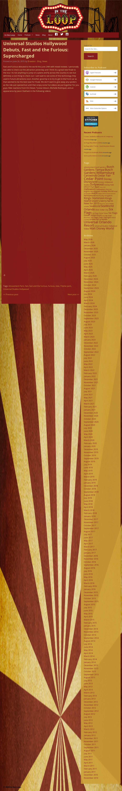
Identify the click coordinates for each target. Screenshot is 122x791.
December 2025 (91, 248)
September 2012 (91, 711)
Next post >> (73, 294)
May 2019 (88, 470)
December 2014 (91, 629)
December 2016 (91, 556)
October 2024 (90, 285)
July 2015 (88, 607)
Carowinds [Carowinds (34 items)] (90, 175)
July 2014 (88, 644)
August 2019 (89, 461)
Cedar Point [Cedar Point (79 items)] (93, 178)
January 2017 (90, 552)
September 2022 (91, 352)
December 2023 (91, 309)
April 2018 (88, 507)
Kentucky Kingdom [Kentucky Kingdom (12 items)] (104, 195)
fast (26, 286)
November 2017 (91, 522)
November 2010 (91, 778)
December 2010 (91, 775)
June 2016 (88, 574)
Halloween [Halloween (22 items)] (90, 189)
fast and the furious (38, 286)
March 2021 (89, 403)
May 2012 (88, 723)
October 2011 (90, 744)
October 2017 (90, 525)
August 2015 (89, 604)
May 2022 (88, 364)
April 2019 (88, 473)
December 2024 (91, 279)
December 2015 (91, 592)
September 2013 (91, 674)
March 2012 (89, 729)
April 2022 (88, 367)
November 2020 (91, 416)
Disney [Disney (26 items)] (108, 179)
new (57, 286)
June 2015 (88, 610)
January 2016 (90, 589)
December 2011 (91, 738)
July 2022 (88, 358)
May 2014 (88, 650)
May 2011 (88, 759)
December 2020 (91, 413)
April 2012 (88, 726)
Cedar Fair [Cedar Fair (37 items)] (104, 175)
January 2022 (90, 376)
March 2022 (89, 370)
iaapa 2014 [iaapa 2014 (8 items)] (102, 194)
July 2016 (88, 571)
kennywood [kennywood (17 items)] (90, 195)
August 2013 (89, 677)
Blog (43, 35)
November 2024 (91, 282)
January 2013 (90, 698)
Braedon (32, 61)
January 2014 (90, 662)
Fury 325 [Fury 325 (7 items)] (103, 187)
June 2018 (88, 501)
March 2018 (89, 510)
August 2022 (89, 355)
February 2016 (90, 586)
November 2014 (91, 632)
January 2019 (90, 482)
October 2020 (90, 419)
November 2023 (91, 312)
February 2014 (90, 659)
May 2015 (88, 613)
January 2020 (90, 446)
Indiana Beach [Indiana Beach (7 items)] (110, 193)
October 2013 (90, 671)
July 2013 (88, 680)
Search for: (88, 45)
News (38, 35)
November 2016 (91, 559)
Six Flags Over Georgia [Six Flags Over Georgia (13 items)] (101, 217)
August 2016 (89, 568)
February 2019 (90, 479)
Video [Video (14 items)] (86, 228)
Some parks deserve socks (93, 156)
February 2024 (90, 306)
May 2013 (88, 686)
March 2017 (89, 546)
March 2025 (89, 273)
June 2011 (88, 756)
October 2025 (90, 254)
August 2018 (89, 495)
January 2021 (90, 409)
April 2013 (88, 689)
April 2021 (88, 400)
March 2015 (89, 619)
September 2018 (91, 492)
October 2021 (90, 385)
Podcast (27, 35)
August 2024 (89, 291)
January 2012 (90, 735)
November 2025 (91, 251)
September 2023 (91, 318)
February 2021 (90, 406)
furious (51, 286)
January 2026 (90, 245)
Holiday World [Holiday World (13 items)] (107, 191)
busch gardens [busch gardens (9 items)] (100, 167)
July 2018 (88, 498)
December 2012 (91, 702)
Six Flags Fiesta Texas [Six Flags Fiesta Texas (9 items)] (100, 213)
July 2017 (88, 534)
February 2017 (90, 549)
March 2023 (89, 336)
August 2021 (89, 388)
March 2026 (89, 242)
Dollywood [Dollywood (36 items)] (97, 184)
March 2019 (89, 476)
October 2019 (90, 455)
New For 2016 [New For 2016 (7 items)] (104, 204)
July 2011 (88, 753)
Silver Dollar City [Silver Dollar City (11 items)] (101, 210)
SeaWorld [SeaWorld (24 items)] (95, 206)
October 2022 (90, 349)
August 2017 (89, 531)
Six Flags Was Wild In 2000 (92, 143)
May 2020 (88, 434)
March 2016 (89, 583)
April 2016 (88, 580)
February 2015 (90, 622)
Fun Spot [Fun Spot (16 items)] (95, 186)
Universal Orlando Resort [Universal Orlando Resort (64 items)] (98, 224)
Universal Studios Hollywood (16, 289)
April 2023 (88, 333)
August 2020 (89, 425)
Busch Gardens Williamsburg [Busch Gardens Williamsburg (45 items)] (99, 171)
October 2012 (90, 708)
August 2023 (89, 321)
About (50, 35)
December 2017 (91, 519)
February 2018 (90, 513)
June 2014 (88, 647)
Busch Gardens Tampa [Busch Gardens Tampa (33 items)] (99, 168)
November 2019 (91, 452)
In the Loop (10, 35)
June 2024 (88, 297)
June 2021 (88, 394)
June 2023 (88, 327)
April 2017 (88, 543)
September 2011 (91, 747)
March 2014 (89, 656)
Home (20, 35)
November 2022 (91, 346)
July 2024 (88, 294)
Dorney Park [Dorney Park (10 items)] (109, 185)
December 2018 (91, 486)
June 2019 (88, 467)
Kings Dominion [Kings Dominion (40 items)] (94, 198)
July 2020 (88, 428)
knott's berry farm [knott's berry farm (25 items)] (102, 200)
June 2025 (88, 263)
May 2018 (88, 504)
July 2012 (88, 717)
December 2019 (91, 449)
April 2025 (88, 270)
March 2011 (89, 765)
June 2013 (88, 683)
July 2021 (88, 391)
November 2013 (91, 668)
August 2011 (89, 750)
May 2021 (88, 397)
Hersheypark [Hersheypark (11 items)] (95, 191)
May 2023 (88, 330)
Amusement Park (16, 286)
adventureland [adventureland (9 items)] (89, 167)
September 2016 (91, 565)
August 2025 (89, 257)
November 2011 (91, 741)
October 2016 (90, 562)
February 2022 (90, 373)
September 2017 (91, 528)
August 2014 (89, 641)
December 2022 (91, 343)
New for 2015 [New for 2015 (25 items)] (91, 203)
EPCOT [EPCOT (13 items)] (87, 187)
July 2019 (88, 464)
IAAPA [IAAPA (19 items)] (94, 193)
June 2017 (88, 537)
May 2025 (88, 266)
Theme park (65, 286)
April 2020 (88, 437)
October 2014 (90, 635)
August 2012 (89, 714)
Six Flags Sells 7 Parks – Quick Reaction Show (98, 146)
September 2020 (91, 422)
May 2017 (88, 540)
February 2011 (90, 768)
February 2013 (90, 695)
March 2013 (89, 692)
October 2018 (90, 489)
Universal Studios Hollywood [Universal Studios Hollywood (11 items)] (105, 226)
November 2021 (91, 382)
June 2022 (88, 361)
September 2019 (91, 458)
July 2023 (88, 324)
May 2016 (88, 577)
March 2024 (89, 303)
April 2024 (88, 300)
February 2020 (90, 443)
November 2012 (91, 705)
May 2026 (88, 239)
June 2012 (88, 720)
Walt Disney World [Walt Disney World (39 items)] (102, 228)
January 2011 (90, 772)
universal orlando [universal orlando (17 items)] (98, 219)
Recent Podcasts (93, 132)
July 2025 (88, 260)
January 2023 (90, 339)
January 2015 (90, 625)
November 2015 (91, 595)
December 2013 (91, 665)
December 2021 (91, 379)
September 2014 (91, 638)
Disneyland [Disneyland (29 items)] (90, 181)
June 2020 (88, 431)
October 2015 (90, 598)
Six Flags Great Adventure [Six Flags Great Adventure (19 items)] (100, 214)
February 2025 (90, 276)
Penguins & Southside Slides (93, 152)
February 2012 (90, 732)
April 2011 (88, 762)
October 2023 (90, 315)
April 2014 (88, 653)
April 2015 (88, 616)
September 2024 (91, 288)
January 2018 (90, 516)
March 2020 (89, 440)
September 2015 (91, 601)
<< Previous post (10, 294)
